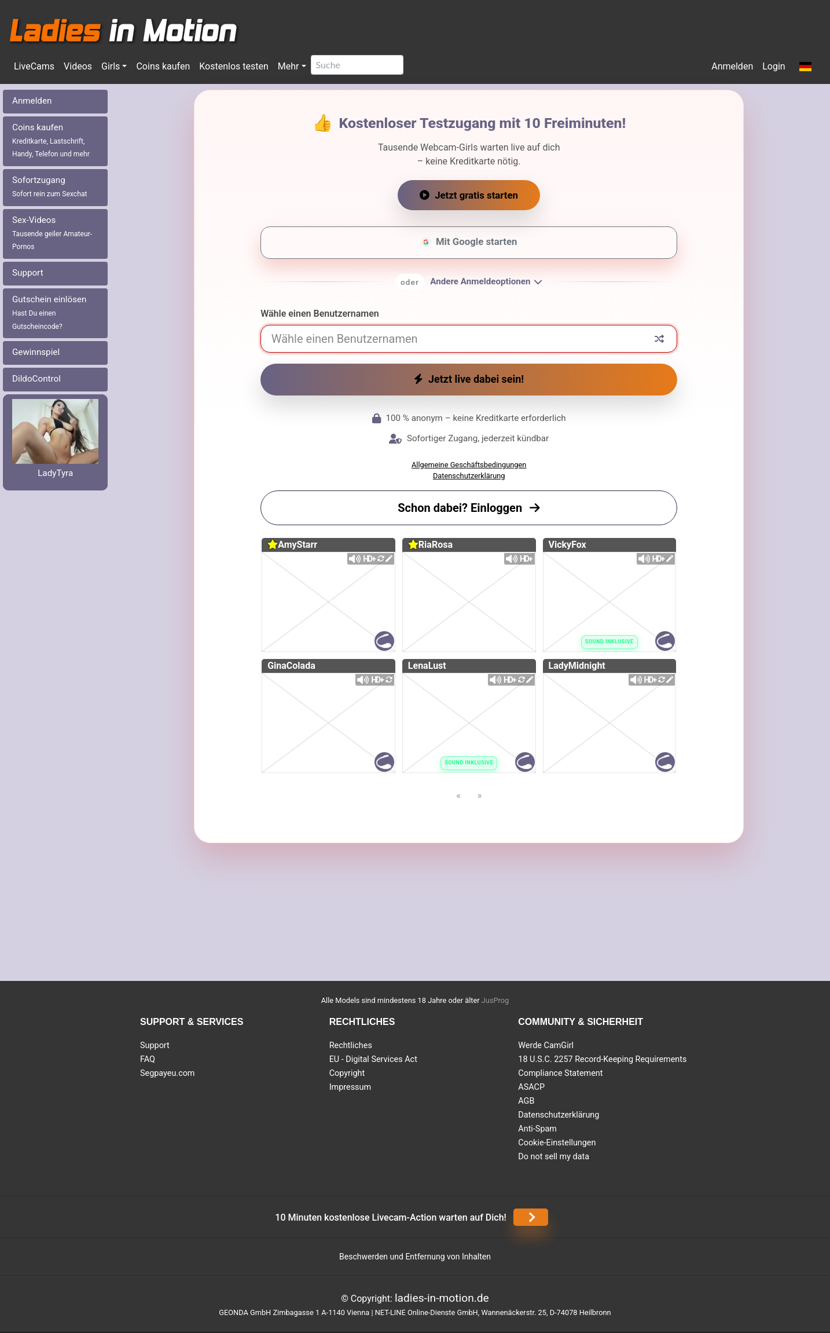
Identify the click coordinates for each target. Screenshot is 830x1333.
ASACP (531, 1087)
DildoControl (36, 378)
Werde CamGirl (546, 1045)
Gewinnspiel (36, 352)
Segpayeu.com (167, 1073)
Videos (78, 66)
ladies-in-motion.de (442, 1298)
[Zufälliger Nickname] (659, 338)
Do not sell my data (553, 1157)
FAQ (147, 1059)
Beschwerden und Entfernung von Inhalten (415, 1256)
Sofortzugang (49, 186)
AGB (526, 1101)
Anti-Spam (537, 1129)
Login (773, 66)
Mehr (288, 66)
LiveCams (34, 66)
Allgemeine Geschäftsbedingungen (469, 464)
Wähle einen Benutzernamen (319, 313)
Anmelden (732, 66)
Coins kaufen (163, 66)
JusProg (495, 1000)
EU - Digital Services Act (373, 1059)
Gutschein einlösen (49, 312)
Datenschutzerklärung (469, 475)
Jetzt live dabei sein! (469, 379)
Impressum (350, 1087)
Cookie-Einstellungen (557, 1143)
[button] (805, 67)
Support (27, 273)
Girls (110, 66)
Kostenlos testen (234, 66)
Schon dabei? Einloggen (469, 508)
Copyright (347, 1073)
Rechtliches (350, 1045)
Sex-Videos (52, 233)
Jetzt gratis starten (469, 195)
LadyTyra (55, 473)
